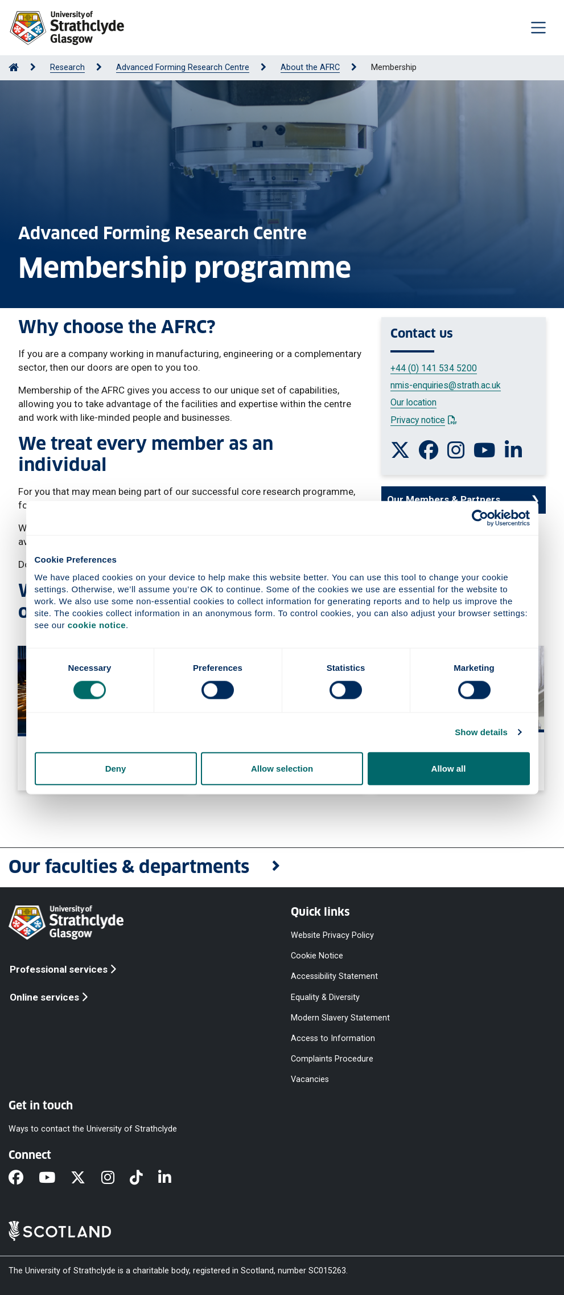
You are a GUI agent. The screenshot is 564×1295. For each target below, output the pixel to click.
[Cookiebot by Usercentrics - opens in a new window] (480, 518)
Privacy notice (423, 420)
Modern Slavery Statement (340, 1017)
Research (67, 67)
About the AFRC (310, 67)
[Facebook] (24, 1179)
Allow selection (282, 768)
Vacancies (310, 1079)
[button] (282, 867)
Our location (413, 402)
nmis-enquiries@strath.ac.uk (445, 385)
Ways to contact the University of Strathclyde (93, 1129)
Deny (115, 768)
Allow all (448, 768)
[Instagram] (115, 1179)
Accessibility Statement (334, 976)
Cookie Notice (317, 956)
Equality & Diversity (325, 997)
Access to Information (333, 1038)
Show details (481, 732)
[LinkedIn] (172, 1179)
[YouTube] (55, 1179)
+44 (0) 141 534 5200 (433, 368)
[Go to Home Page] (14, 67)
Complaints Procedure (332, 1059)
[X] (86, 1179)
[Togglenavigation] (538, 27)
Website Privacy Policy (332, 935)
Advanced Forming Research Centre (182, 67)
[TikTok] (144, 1179)
